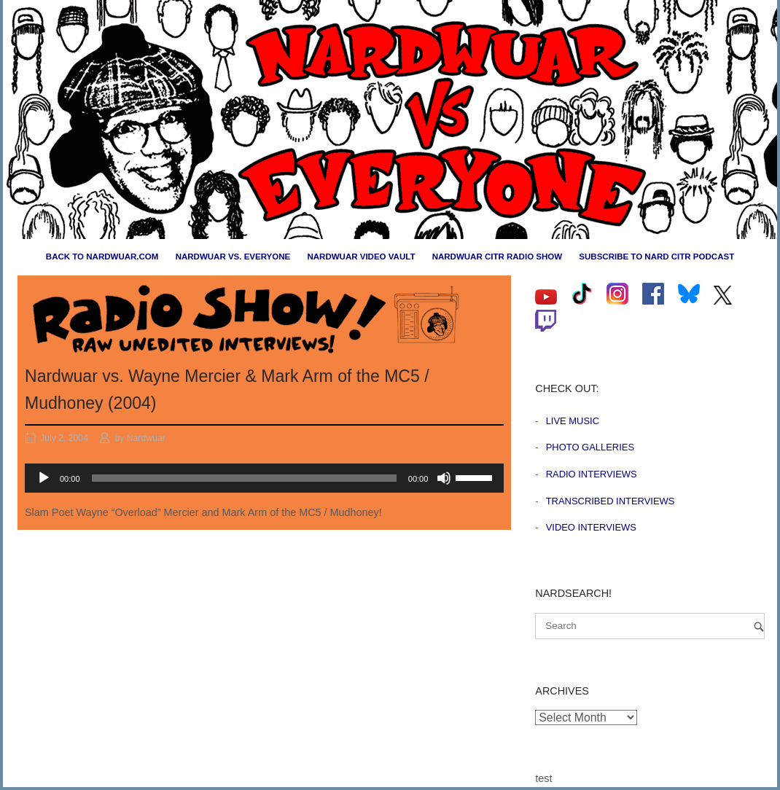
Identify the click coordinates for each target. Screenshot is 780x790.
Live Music (572, 420)
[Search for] (650, 626)
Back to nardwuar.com (102, 256)
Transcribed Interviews (610, 501)
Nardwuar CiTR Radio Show (497, 256)
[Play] (43, 478)
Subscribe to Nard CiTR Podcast (656, 256)
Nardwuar (146, 438)
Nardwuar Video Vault (361, 256)
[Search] (759, 626)
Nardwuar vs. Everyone (233, 256)
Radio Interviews (591, 474)
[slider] (244, 478)
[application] (264, 478)
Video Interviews (591, 527)
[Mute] (444, 478)
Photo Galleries (590, 447)
